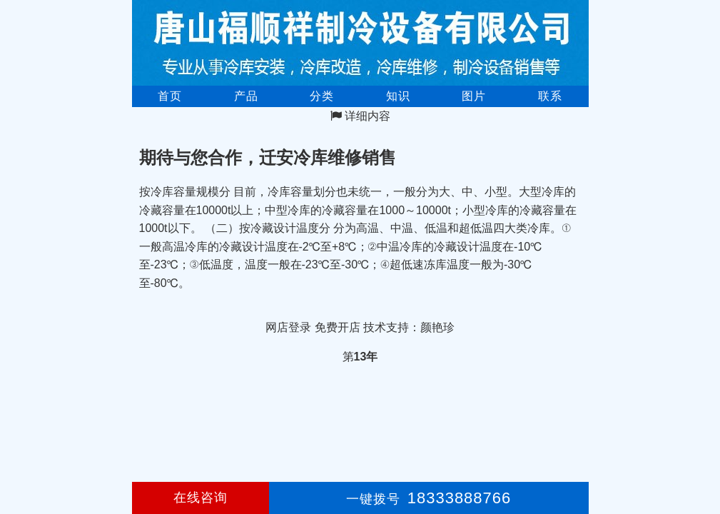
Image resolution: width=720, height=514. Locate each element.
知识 (398, 96)
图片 (474, 96)
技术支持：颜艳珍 (409, 327)
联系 (550, 96)
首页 (170, 96)
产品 (246, 96)
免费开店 (337, 327)
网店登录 (288, 327)
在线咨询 (200, 497)
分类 (322, 96)
